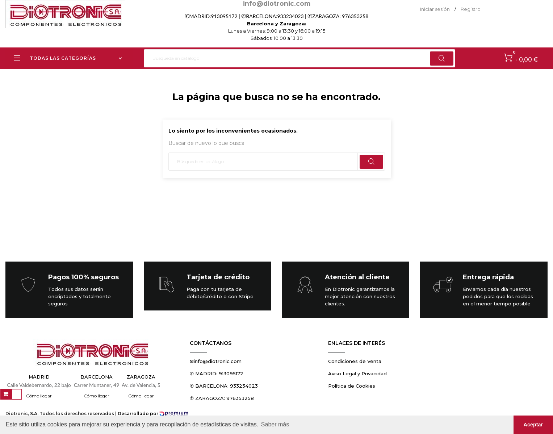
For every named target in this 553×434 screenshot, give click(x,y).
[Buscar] (300, 58)
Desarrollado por (153, 413)
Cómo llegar (39, 395)
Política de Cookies (351, 386)
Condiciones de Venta (354, 361)
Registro (471, 9)
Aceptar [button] (533, 424)
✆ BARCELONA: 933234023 (224, 386)
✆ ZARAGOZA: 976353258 (222, 398)
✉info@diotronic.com (216, 361)
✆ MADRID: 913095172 (216, 373)
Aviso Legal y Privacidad (357, 373)
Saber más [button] (275, 424)
